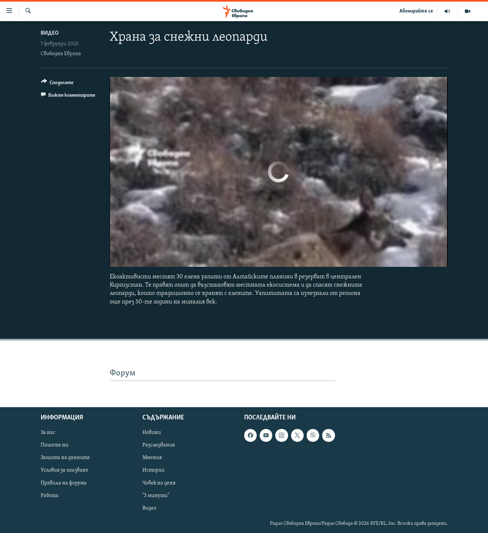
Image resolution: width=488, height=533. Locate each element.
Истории (153, 470)
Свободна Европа (61, 53)
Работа (49, 495)
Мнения (152, 457)
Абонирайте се (416, 11)
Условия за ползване (64, 470)
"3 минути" (155, 495)
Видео (50, 33)
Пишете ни (54, 445)
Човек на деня (158, 482)
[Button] (57, 83)
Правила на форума (64, 482)
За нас (48, 432)
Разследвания (158, 445)
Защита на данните (65, 457)
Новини (151, 432)
